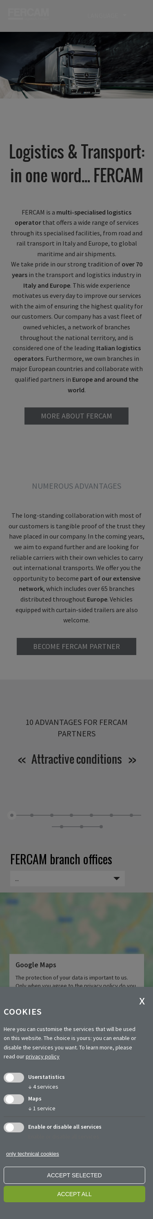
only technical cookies (32, 1154)
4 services (43, 1086)
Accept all (74, 1194)
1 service (41, 1108)
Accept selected (74, 1175)
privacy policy (43, 1056)
